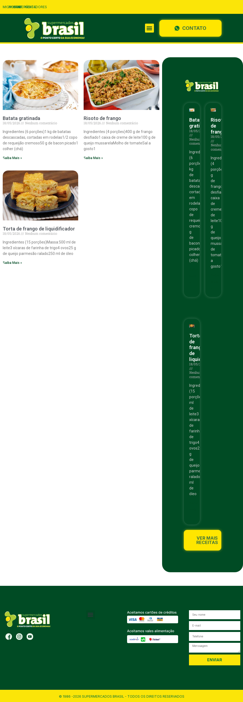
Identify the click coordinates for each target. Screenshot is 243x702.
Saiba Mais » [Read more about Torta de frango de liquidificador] (12, 263)
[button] (149, 28)
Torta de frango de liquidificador (39, 229)
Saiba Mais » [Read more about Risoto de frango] (93, 158)
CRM (17, 7)
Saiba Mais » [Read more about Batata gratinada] (12, 158)
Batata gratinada (21, 118)
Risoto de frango (102, 118)
